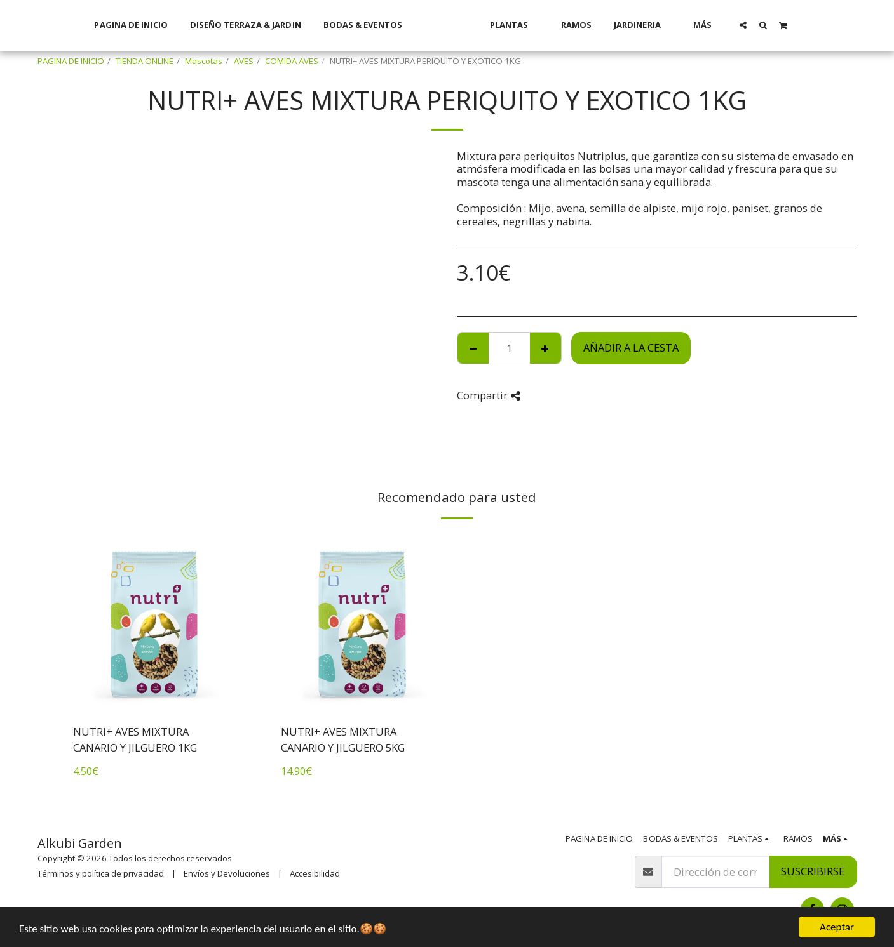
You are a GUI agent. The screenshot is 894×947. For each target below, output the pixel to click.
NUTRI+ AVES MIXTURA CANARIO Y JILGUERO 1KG (135, 739)
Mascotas (203, 61)
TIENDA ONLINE (144, 61)
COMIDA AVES (291, 61)
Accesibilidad (315, 873)
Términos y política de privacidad (100, 873)
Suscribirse (812, 871)
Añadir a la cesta (631, 347)
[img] (154, 623)
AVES (244, 61)
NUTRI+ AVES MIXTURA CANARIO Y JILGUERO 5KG (343, 739)
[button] (760, 24)
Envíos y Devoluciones (227, 873)
